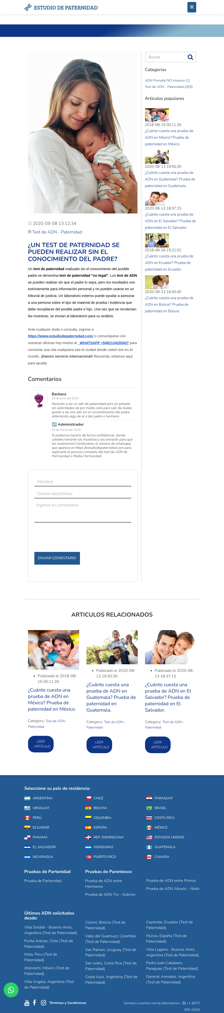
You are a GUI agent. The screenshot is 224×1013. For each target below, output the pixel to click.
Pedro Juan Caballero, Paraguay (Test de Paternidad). (172, 965)
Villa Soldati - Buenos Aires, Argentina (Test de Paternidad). (51, 930)
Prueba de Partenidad (43, 881)
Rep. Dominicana (104, 837)
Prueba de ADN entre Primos (171, 880)
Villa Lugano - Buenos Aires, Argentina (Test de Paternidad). (173, 952)
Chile (94, 798)
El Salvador (40, 847)
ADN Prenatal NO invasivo (167, 80)
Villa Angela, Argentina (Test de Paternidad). (49, 984)
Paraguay (159, 798)
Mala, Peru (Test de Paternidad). (41, 957)
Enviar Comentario (57, 558)
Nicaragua (38, 857)
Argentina (38, 798)
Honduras (99, 847)
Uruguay (36, 808)
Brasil (156, 808)
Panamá (36, 837)
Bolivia (96, 808)
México (156, 827)
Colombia (98, 817)
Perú (33, 817)
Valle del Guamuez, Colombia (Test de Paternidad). (110, 938)
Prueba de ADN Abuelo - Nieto (173, 888)
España (96, 827)
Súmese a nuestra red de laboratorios (152, 1003)
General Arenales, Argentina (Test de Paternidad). (170, 979)
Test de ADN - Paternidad (55, 232)
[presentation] (71, 535)
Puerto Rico (100, 857)
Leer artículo (42, 744)
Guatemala (161, 847)
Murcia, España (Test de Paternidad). (166, 938)
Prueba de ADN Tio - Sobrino (110, 894)
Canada (157, 857)
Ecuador (36, 827)
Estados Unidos (165, 837)
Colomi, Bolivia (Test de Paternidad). (105, 925)
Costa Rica (160, 817)
